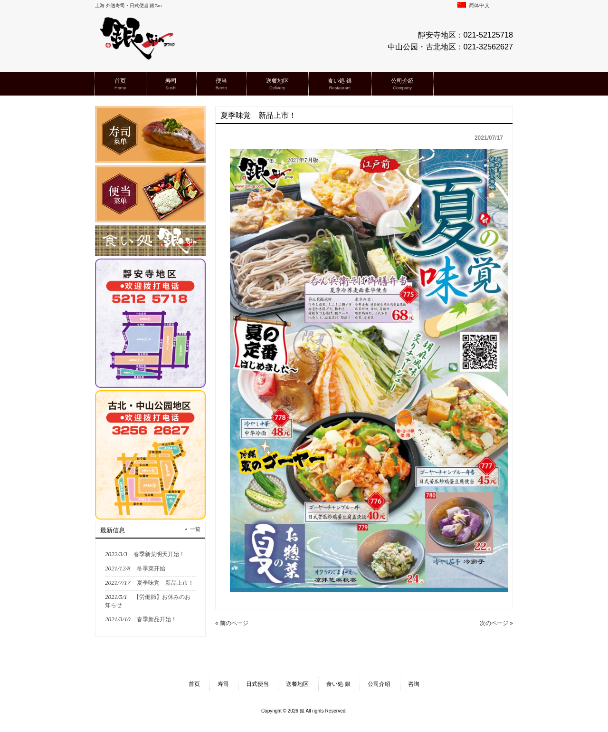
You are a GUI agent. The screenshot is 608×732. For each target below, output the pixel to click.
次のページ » (496, 623)
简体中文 (473, 5)
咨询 (413, 684)
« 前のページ (231, 623)
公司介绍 (379, 684)
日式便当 (257, 684)
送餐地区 (297, 684)
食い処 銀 (338, 684)
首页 (194, 684)
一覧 (195, 529)
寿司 (223, 684)
